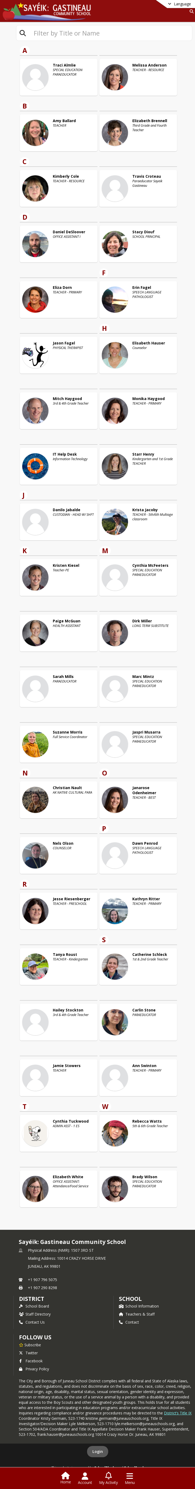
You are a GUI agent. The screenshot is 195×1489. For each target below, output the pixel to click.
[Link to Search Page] (191, 11)
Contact (129, 1322)
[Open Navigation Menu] (130, 1478)
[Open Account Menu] (85, 1478)
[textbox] (111, 33)
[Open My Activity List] (108, 1478)
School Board (34, 1306)
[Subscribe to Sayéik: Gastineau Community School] (30, 1345)
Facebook (31, 1360)
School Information (139, 1306)
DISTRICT (31, 1298)
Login (97, 1451)
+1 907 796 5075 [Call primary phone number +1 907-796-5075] (42, 1279)
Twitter (28, 1352)
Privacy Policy (34, 1368)
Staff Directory (35, 1314)
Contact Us (32, 1322)
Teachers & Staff (137, 1314)
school (130, 1298)
